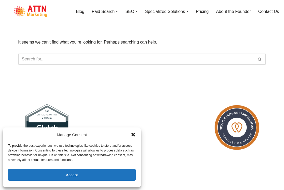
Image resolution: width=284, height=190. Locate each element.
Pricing (202, 11)
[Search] (136, 59)
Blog (80, 11)
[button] (133, 134)
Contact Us (268, 11)
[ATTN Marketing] (30, 11)
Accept (72, 175)
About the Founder (233, 11)
